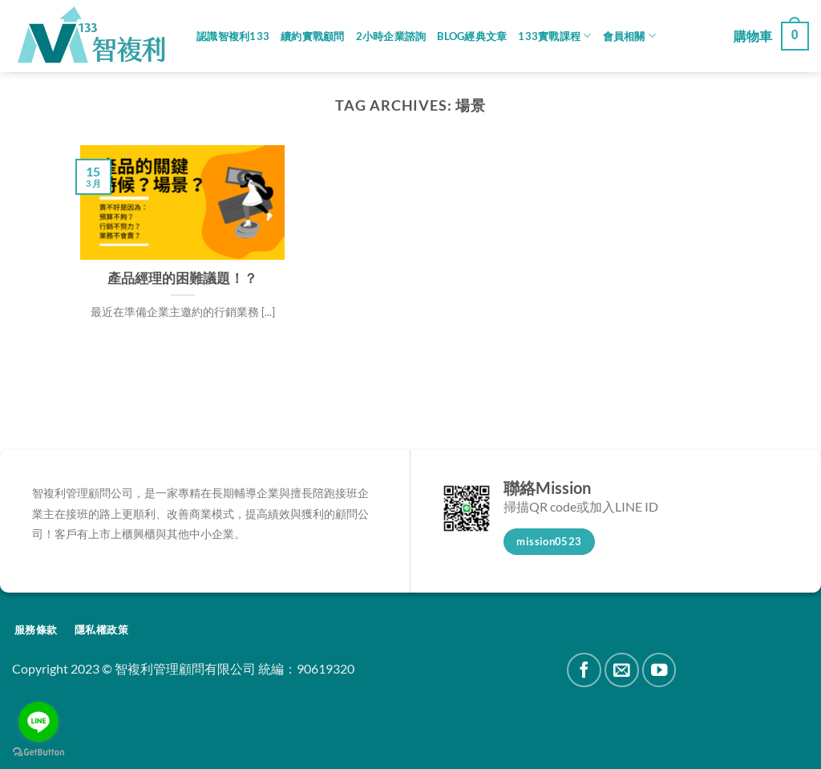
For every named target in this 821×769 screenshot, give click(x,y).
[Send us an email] (622, 670)
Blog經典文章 (472, 36)
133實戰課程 (554, 35)
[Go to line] (38, 722)
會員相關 (629, 35)
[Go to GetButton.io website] (38, 752)
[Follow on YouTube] (659, 670)
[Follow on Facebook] (584, 670)
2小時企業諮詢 (391, 36)
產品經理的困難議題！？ (182, 278)
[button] (771, 36)
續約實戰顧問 (313, 36)
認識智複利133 (232, 36)
